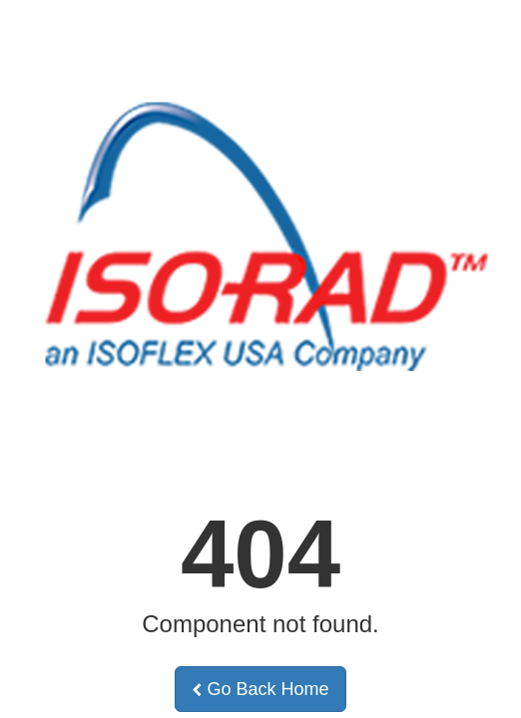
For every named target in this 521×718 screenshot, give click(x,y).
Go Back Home (260, 689)
